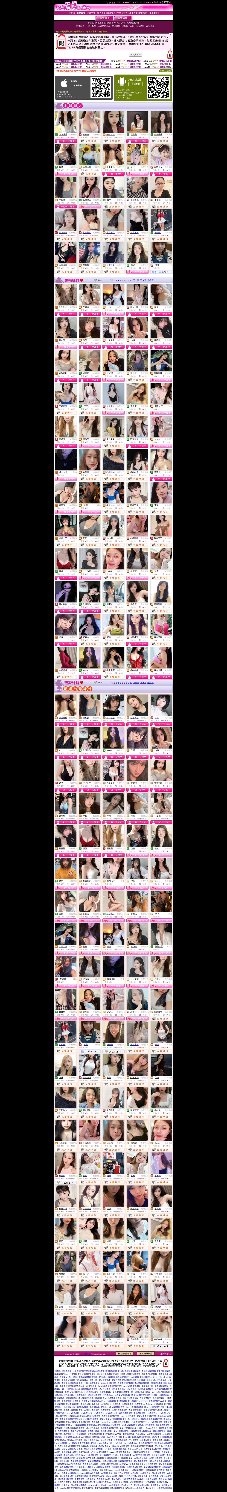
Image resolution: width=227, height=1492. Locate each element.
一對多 (169, 265)
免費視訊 (73, 134)
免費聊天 (73, 637)
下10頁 (143, 280)
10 (131, 280)
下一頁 (136, 280)
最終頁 (150, 280)
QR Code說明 (165, 71)
